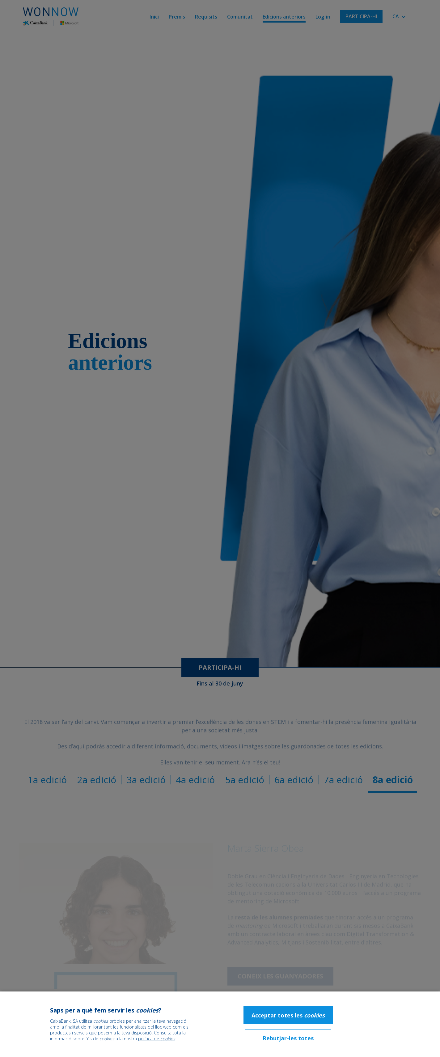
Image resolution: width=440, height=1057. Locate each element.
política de (156, 1039)
